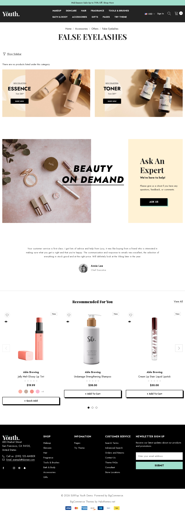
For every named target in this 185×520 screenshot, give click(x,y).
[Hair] (84, 11)
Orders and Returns (114, 452)
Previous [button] (6, 347)
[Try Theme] (120, 17)
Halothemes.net (106, 501)
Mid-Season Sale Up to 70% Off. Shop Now (92, 3)
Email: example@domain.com (20, 459)
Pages (77, 443)
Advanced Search (114, 448)
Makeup (47, 443)
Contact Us (110, 457)
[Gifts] (94, 17)
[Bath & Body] (60, 17)
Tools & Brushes (51, 462)
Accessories (49, 472)
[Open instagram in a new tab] (14, 468)
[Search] (169, 14)
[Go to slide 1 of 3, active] (88, 408)
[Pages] (106, 17)
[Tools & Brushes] (118, 11)
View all (178, 300)
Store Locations (112, 472)
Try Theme (79, 448)
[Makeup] (57, 11)
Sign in (160, 13)
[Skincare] (71, 11)
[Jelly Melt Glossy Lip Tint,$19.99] (30, 338)
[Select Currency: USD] (149, 14)
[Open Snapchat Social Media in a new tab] (25, 468)
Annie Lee (97, 265)
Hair (45, 452)
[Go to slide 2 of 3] (92, 408)
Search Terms (112, 443)
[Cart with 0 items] (178, 13)
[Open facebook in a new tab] (4, 468)
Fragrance (48, 457)
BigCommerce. (116, 495)
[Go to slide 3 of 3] (96, 408)
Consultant (110, 467)
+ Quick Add (31, 400)
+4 (43, 391)
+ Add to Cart (92, 393)
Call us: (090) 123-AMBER (20, 456)
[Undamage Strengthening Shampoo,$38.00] (92, 338)
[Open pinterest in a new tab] (20, 468)
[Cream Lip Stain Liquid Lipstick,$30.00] (154, 338)
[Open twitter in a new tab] (9, 468)
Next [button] (179, 347)
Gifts (45, 477)
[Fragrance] (97, 11)
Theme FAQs (111, 462)
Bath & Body (49, 467)
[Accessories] (79, 17)
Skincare (47, 448)
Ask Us (153, 201)
